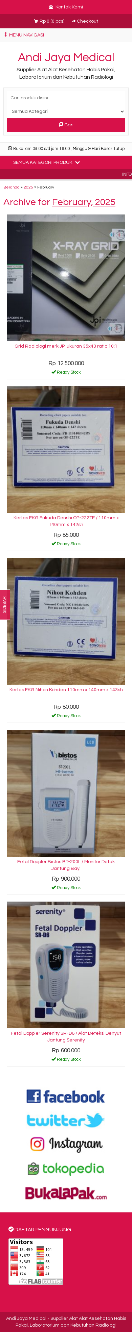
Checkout (85, 21)
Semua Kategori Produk (46, 162)
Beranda (11, 187)
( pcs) (49, 21)
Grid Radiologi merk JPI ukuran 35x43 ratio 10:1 (66, 346)
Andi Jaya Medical (66, 57)
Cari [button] (66, 124)
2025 (28, 187)
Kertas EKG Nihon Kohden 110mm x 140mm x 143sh (66, 689)
